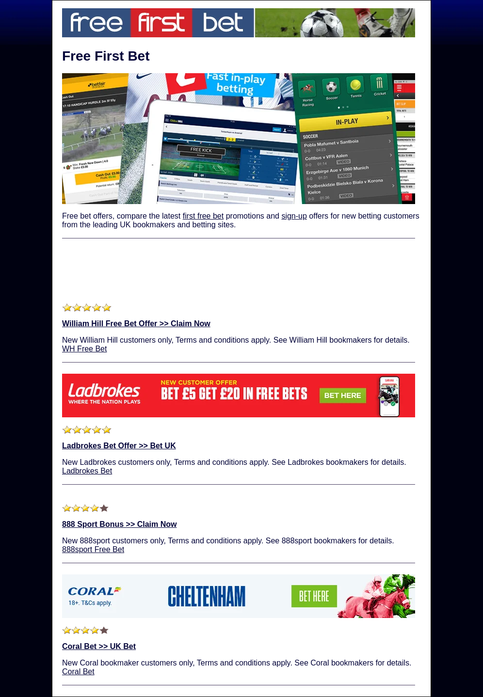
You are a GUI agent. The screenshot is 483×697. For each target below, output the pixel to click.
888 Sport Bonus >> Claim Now (119, 524)
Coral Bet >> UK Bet (99, 646)
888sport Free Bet (93, 549)
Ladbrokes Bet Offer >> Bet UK (119, 446)
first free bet (203, 216)
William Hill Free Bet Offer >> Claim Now (136, 323)
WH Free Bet (84, 349)
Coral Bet (78, 671)
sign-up (293, 216)
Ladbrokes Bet (87, 471)
